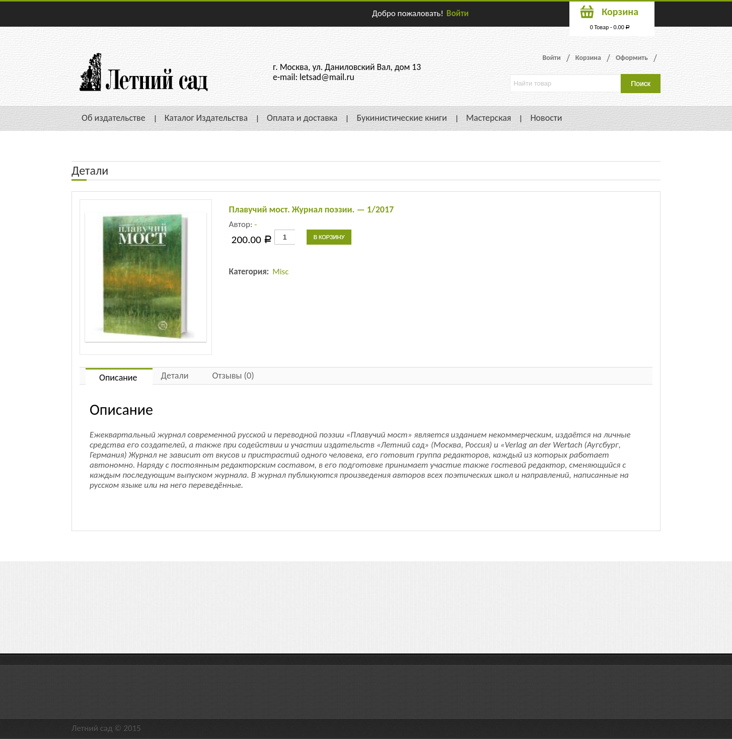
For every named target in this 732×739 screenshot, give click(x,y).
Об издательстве (113, 117)
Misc (280, 271)
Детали (175, 375)
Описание (118, 377)
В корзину (329, 237)
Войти (458, 13)
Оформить (632, 57)
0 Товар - (610, 27)
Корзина (588, 57)
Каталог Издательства (206, 117)
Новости (546, 117)
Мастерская (488, 117)
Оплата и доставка (302, 117)
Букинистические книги (401, 117)
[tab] (119, 376)
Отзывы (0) (233, 375)
